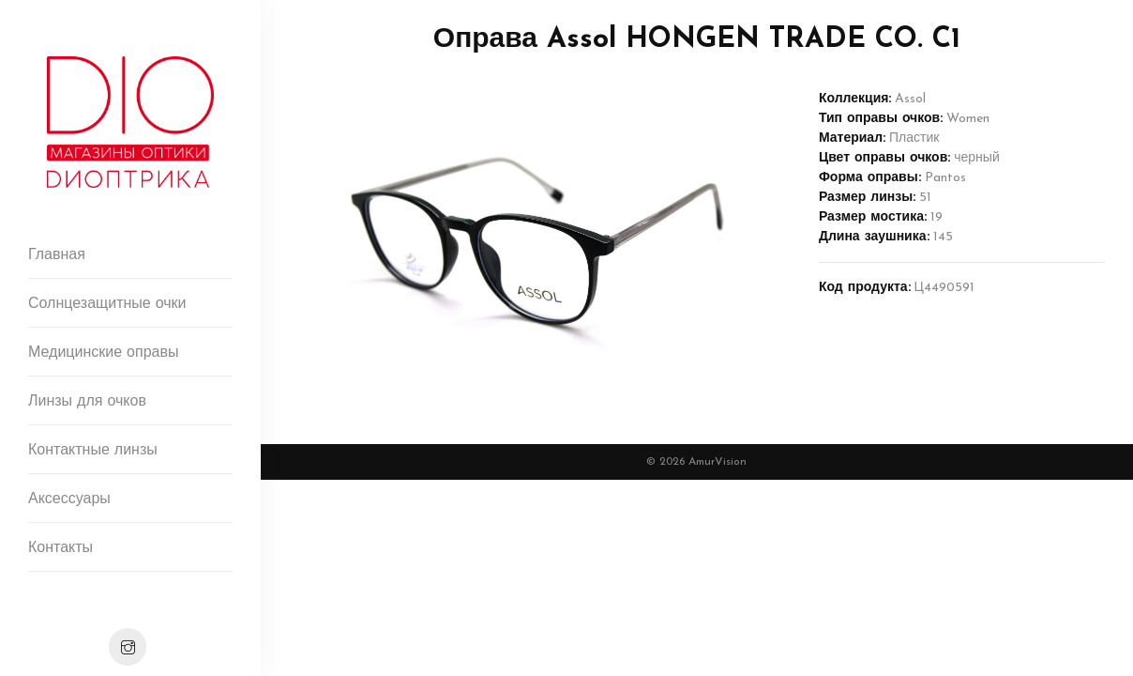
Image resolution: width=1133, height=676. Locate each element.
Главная (56, 255)
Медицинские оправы (103, 353)
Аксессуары (69, 499)
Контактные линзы (93, 450)
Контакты (60, 548)
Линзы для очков (87, 401)
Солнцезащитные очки (107, 304)
